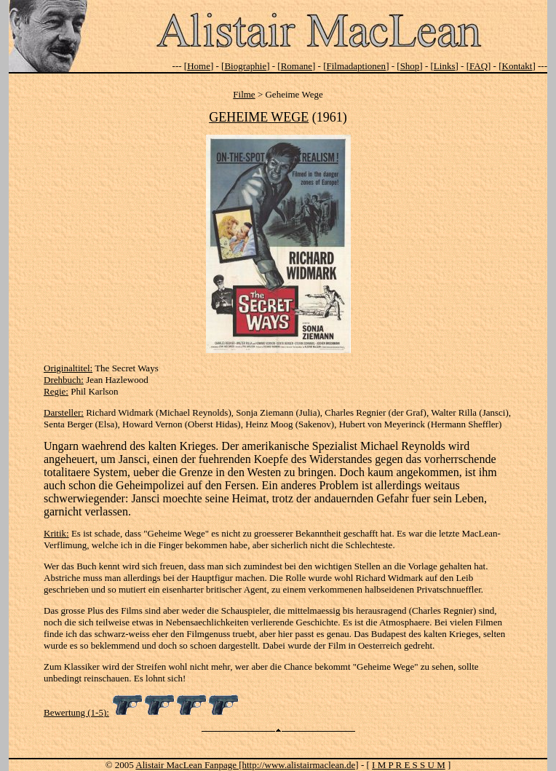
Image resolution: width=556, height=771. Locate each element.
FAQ (478, 65)
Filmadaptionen (356, 65)
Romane (296, 65)
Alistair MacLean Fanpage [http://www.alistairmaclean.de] (246, 764)
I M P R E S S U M (408, 764)
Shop (410, 65)
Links (445, 65)
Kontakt (517, 65)
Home (198, 65)
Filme (244, 94)
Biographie (245, 65)
